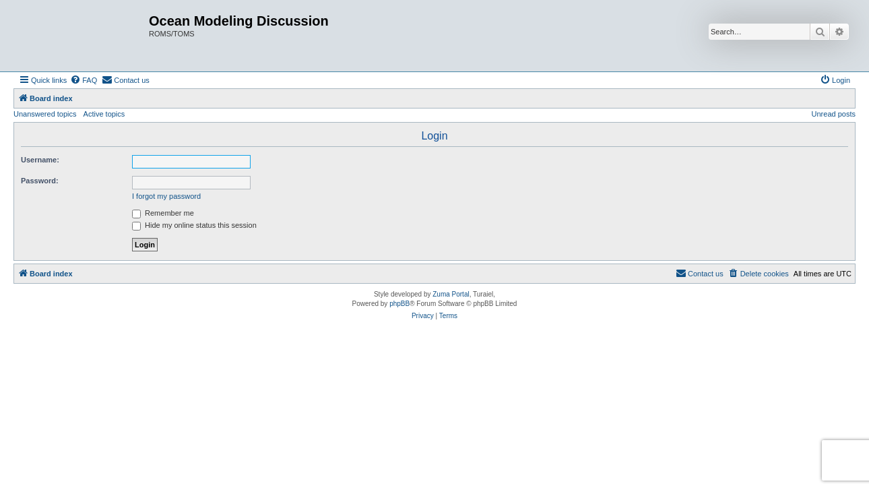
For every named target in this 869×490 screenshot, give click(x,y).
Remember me (163, 213)
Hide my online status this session (194, 225)
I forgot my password (166, 196)
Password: (40, 181)
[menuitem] (83, 80)
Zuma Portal (450, 294)
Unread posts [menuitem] (834, 114)
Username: (40, 160)
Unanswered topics (45, 114)
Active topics (104, 114)
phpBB (399, 303)
